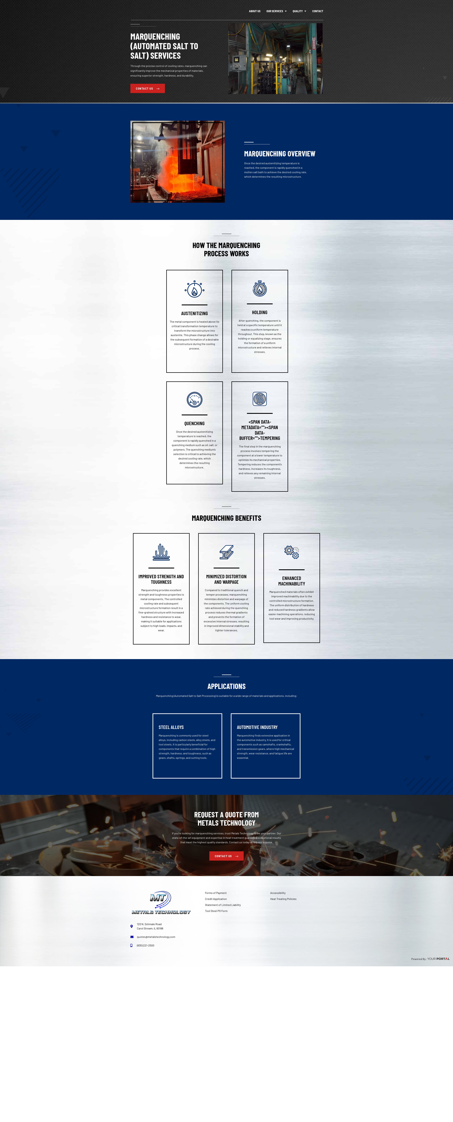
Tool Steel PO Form (216, 911)
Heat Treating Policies (283, 899)
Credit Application (216, 899)
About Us (254, 11)
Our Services (276, 11)
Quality (299, 11)
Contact (317, 11)
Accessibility (278, 893)
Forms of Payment (216, 893)
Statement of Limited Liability (223, 905)
